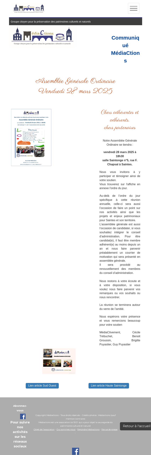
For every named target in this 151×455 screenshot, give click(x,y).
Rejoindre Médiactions (88, 429)
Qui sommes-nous (65, 429)
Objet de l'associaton (44, 429)
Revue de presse (109, 429)
